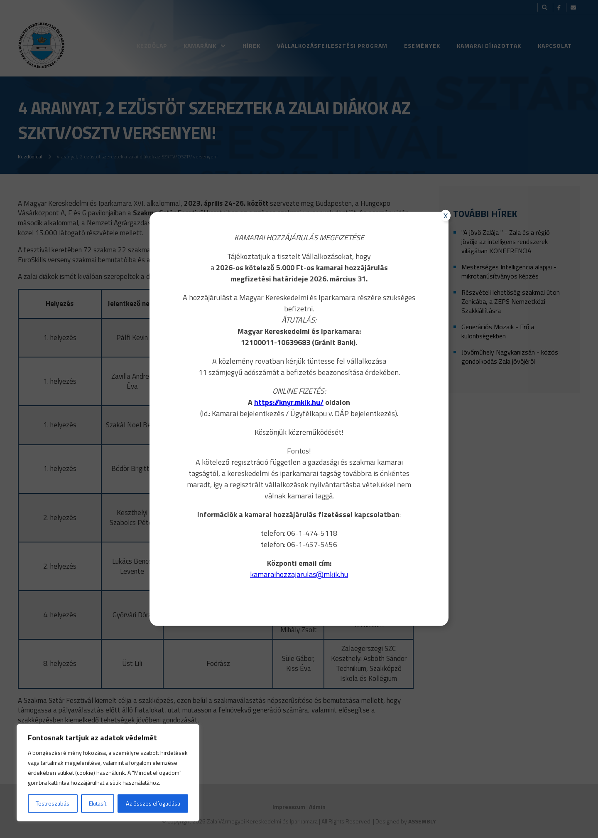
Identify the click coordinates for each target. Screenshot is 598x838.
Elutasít (97, 803)
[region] (108, 772)
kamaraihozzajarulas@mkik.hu (299, 574)
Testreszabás (52, 803)
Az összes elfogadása (153, 803)
